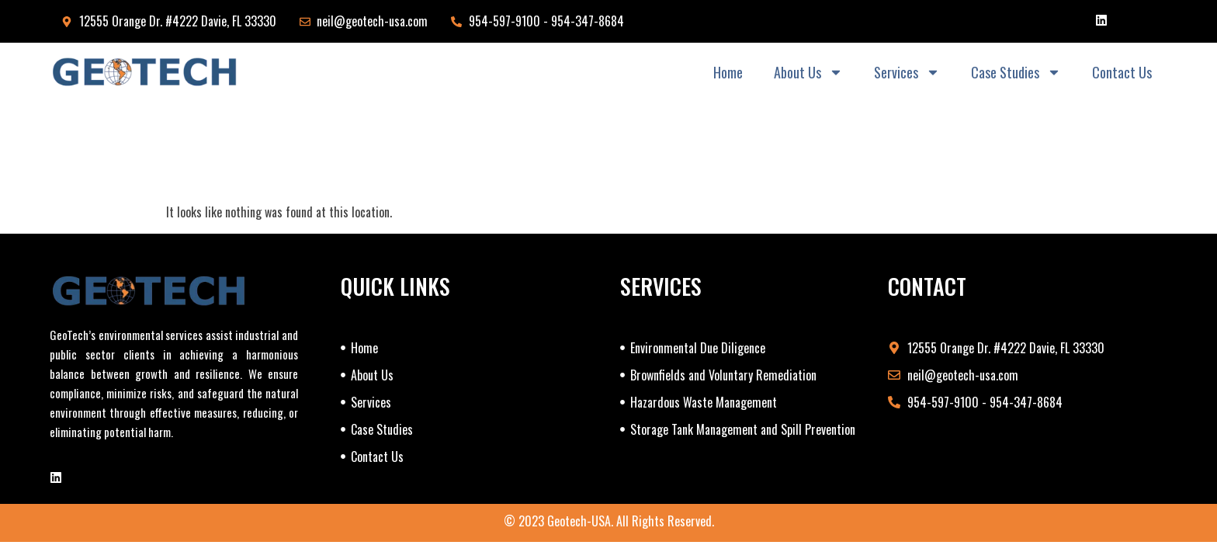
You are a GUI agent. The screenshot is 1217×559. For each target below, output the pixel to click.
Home (728, 72)
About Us (808, 72)
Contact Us (1122, 72)
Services (907, 72)
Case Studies (1016, 72)
